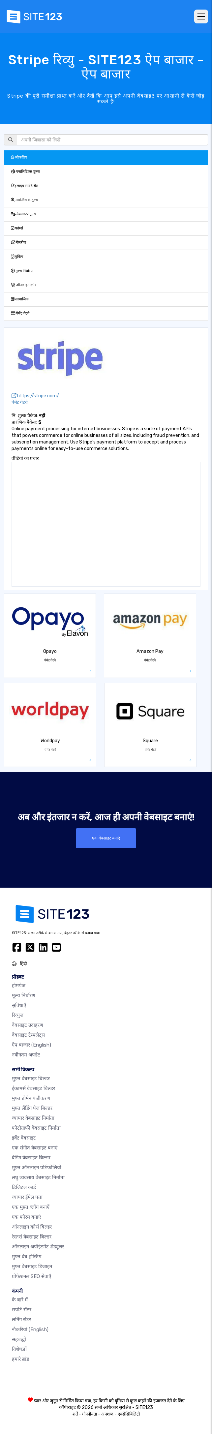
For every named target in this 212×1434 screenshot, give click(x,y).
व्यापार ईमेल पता (27, 1197)
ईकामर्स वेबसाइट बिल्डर (33, 1088)
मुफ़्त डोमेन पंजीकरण (31, 1098)
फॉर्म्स (17, 228)
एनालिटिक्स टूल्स (25, 171)
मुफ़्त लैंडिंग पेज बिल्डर (32, 1108)
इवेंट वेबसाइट (24, 1138)
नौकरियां (30, 1329)
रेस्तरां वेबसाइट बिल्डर (31, 1237)
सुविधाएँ (19, 1005)
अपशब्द (107, 1414)
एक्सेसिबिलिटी (129, 1414)
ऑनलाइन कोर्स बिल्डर (32, 1227)
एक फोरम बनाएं (26, 1217)
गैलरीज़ (18, 242)
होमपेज (18, 986)
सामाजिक (20, 299)
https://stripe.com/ (35, 396)
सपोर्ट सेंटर (21, 1310)
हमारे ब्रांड (20, 1359)
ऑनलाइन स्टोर (23, 285)
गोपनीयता (89, 1414)
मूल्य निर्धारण (22, 271)
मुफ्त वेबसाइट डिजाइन (32, 1266)
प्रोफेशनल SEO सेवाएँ (31, 1276)
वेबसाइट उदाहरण (27, 1025)
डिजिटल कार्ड (24, 1187)
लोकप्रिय (19, 157)
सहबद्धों (19, 1339)
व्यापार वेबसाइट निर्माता (33, 1118)
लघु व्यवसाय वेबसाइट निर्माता (38, 1177)
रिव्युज (17, 1015)
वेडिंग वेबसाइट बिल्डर (31, 1158)
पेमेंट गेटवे (20, 313)
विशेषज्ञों (19, 1349)
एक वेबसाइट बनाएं (106, 838)
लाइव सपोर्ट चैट (24, 186)
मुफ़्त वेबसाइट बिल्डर (31, 1079)
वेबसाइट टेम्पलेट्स (28, 1035)
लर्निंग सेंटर (21, 1320)
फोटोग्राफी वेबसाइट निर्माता (36, 1128)
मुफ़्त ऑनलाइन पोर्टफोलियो (36, 1168)
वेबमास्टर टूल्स (23, 214)
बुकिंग (17, 257)
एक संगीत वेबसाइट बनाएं (34, 1148)
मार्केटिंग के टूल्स (24, 200)
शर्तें (75, 1414)
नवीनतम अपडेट (26, 1055)
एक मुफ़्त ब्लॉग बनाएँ (30, 1207)
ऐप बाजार (31, 1045)
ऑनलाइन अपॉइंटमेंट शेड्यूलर (38, 1247)
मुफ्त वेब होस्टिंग (26, 1257)
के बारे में (20, 1300)
